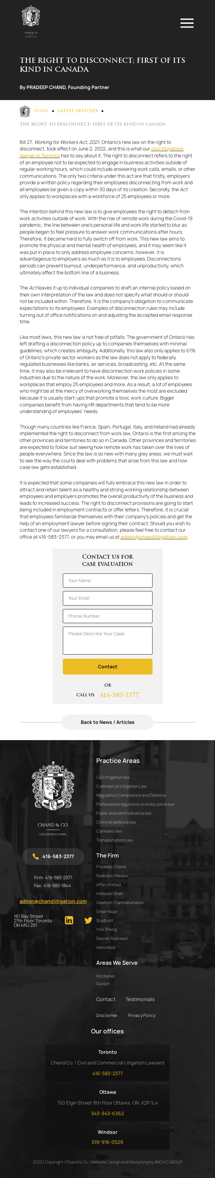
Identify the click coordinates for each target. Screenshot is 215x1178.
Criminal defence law (116, 822)
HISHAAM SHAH (109, 893)
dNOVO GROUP (168, 1162)
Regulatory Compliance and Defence (131, 795)
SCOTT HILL (104, 920)
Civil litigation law (113, 777)
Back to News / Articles (108, 722)
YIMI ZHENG (106, 929)
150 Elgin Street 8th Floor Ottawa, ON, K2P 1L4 (108, 1102)
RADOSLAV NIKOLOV (112, 875)
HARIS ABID (105, 947)
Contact (105, 999)
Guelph (103, 984)
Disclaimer (107, 1015)
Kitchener (105, 976)
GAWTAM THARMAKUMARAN (120, 902)
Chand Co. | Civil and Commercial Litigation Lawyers (107, 1062)
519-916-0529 (107, 1142)
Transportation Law (114, 840)
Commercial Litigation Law (121, 786)
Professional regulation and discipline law (135, 804)
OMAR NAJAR (106, 911)
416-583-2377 (119, 695)
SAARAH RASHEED (111, 938)
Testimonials (140, 999)
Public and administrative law (124, 813)
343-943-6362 (107, 1113)
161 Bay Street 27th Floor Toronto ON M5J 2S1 (33, 920)
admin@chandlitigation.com (153, 536)
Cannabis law (109, 831)
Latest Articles (78, 111)
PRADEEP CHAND (111, 867)
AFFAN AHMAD (108, 884)
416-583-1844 (57, 885)
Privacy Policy (142, 1015)
